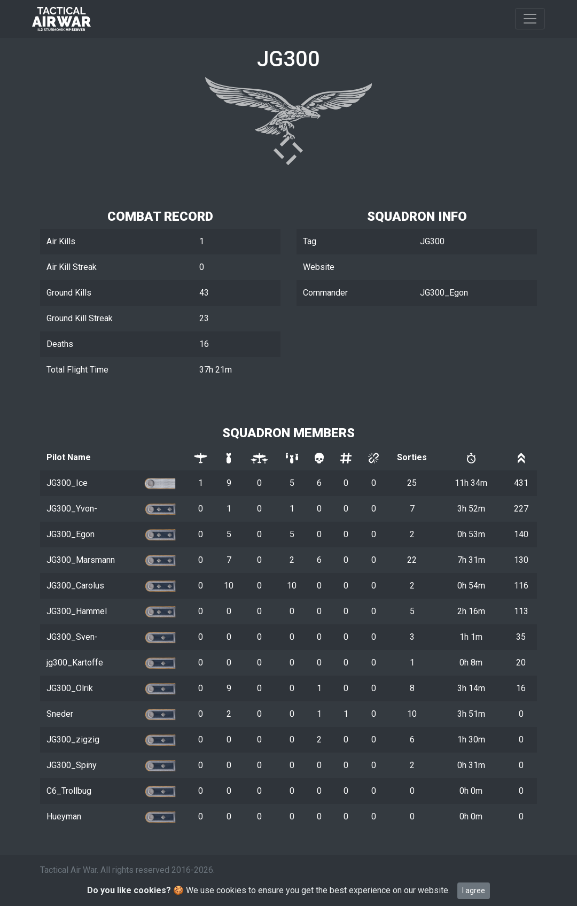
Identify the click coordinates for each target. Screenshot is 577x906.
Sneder (59, 714)
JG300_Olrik (69, 688)
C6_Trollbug (68, 791)
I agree (473, 890)
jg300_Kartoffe (74, 662)
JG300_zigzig (72, 739)
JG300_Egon (70, 534)
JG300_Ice (67, 483)
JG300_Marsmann (80, 560)
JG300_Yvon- (71, 509)
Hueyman (63, 816)
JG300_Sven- (72, 637)
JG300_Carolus (75, 585)
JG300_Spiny (71, 765)
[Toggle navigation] (530, 18)
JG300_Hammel (76, 611)
